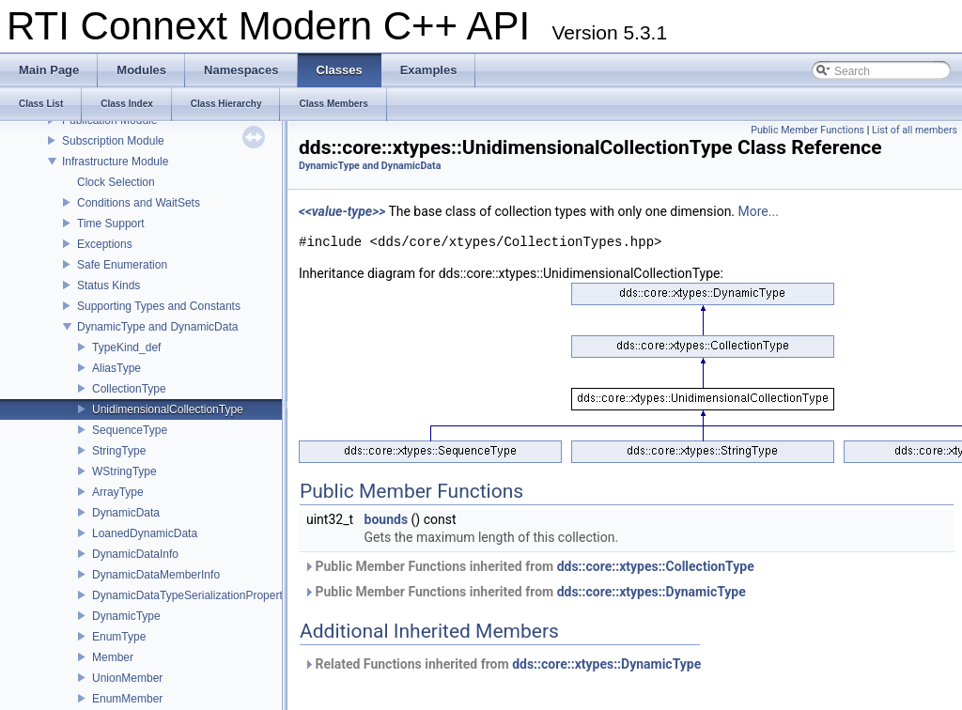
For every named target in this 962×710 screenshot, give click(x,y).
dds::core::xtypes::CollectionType (655, 566)
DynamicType (126, 616)
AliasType (116, 368)
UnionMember (127, 678)
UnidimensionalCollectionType (167, 409)
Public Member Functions (807, 130)
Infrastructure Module (115, 161)
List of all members (914, 130)
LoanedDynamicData (144, 533)
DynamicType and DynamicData (157, 326)
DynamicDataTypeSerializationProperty (190, 595)
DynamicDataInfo (135, 554)
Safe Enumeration (122, 264)
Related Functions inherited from (502, 663)
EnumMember (127, 698)
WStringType (124, 471)
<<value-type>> (342, 211)
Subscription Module (113, 140)
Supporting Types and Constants (158, 306)
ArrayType (118, 492)
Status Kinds (108, 285)
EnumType (119, 636)
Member (112, 657)
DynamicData (126, 512)
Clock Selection (116, 182)
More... (758, 211)
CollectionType (129, 388)
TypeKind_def (126, 347)
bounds (387, 519)
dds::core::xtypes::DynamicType (651, 591)
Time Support (111, 223)
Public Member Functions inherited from (528, 566)
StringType (119, 450)
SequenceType (129, 430)
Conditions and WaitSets (138, 202)
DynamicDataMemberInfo (156, 574)
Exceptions (104, 244)
